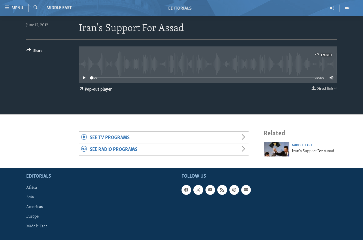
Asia (30, 197)
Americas (34, 207)
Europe (32, 217)
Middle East (59, 8)
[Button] (34, 51)
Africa (31, 188)
